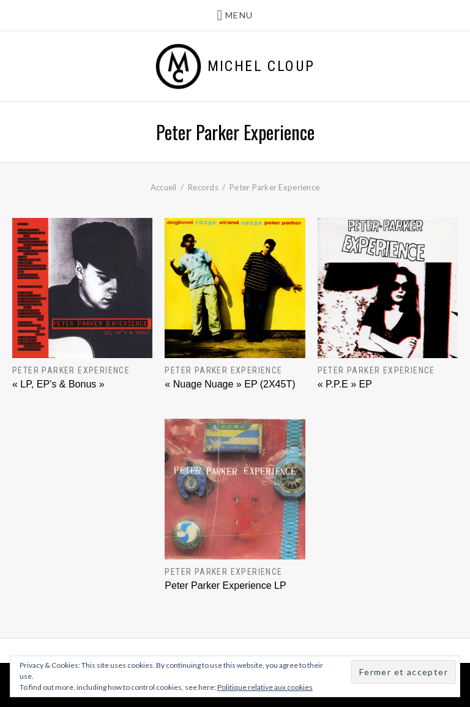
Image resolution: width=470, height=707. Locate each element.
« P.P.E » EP (345, 384)
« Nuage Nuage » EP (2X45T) (230, 384)
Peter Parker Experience (71, 370)
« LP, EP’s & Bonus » (58, 384)
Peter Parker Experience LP (225, 585)
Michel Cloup (261, 66)
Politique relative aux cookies (265, 687)
